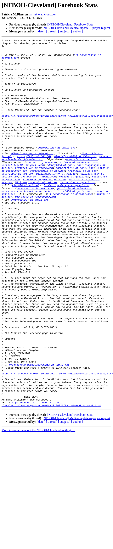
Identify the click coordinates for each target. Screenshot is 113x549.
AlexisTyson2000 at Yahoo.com (75, 180)
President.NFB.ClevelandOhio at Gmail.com (39, 430)
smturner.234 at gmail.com (56, 169)
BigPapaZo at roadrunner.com (35, 228)
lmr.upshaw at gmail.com (38, 204)
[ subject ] (64, 31)
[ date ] (41, 31)
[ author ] (77, 31)
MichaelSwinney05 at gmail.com (44, 208)
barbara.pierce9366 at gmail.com (67, 221)
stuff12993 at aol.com (17, 201)
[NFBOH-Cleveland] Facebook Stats (70, 24)
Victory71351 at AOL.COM (34, 180)
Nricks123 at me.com (82, 197)
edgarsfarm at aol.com (82, 183)
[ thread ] (51, 31)
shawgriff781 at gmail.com (74, 194)
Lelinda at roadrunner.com (79, 187)
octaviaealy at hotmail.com (21, 221)
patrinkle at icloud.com (43, 14)
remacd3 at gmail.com (74, 204)
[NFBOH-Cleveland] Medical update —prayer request (76, 28)
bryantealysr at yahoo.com (34, 194)
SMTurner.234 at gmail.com (29, 232)
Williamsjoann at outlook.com (36, 211)
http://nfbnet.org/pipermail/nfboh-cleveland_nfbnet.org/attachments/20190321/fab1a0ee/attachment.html (51, 477)
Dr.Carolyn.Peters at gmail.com (66, 214)
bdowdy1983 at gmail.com (64, 190)
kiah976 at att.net (25, 214)
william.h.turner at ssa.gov (56, 201)
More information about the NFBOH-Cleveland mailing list (38, 503)
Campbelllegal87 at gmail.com (23, 190)
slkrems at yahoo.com (41, 187)
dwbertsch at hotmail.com (35, 218)
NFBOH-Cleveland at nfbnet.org (32, 176)
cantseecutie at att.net (47, 197)
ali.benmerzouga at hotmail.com (69, 225)
